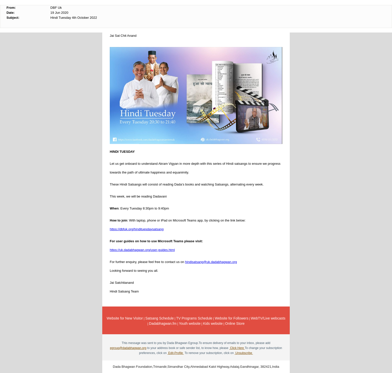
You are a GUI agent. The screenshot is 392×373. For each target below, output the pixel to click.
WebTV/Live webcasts (268, 318)
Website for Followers (231, 318)
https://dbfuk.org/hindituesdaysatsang (137, 229)
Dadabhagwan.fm (162, 324)
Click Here (237, 348)
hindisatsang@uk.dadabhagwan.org (211, 262)
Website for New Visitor (124, 318)
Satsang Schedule (159, 318)
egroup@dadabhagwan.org (128, 348)
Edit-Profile (176, 353)
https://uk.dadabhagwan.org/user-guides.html (142, 250)
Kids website (213, 324)
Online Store (235, 324)
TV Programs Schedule (194, 318)
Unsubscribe (243, 353)
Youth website (190, 324)
